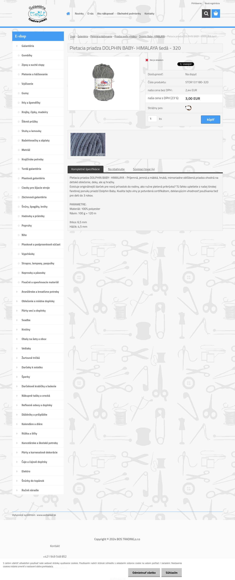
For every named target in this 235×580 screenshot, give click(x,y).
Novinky (79, 13)
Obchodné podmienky (129, 13)
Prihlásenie (196, 3)
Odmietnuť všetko (143, 572)
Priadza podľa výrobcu (126, 36)
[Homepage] (68, 13)
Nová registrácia (212, 3)
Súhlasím (171, 572)
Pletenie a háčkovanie (101, 36)
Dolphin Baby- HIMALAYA (152, 36)
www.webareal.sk (46, 515)
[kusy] (152, 118)
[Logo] (37, 13)
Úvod (72, 36)
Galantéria (83, 36)
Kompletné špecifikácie (85, 169)
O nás (90, 13)
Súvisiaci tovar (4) (144, 169)
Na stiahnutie (116, 169)
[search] (206, 13)
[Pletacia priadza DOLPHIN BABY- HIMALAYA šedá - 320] (104, 58)
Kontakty (149, 13)
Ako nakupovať (105, 13)
